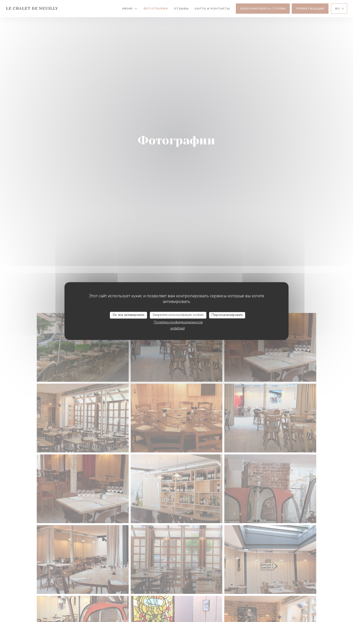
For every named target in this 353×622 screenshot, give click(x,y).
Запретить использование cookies (178, 315)
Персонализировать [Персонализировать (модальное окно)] (227, 315)
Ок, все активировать (128, 315)
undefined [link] (177, 328)
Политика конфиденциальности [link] (178, 322)
